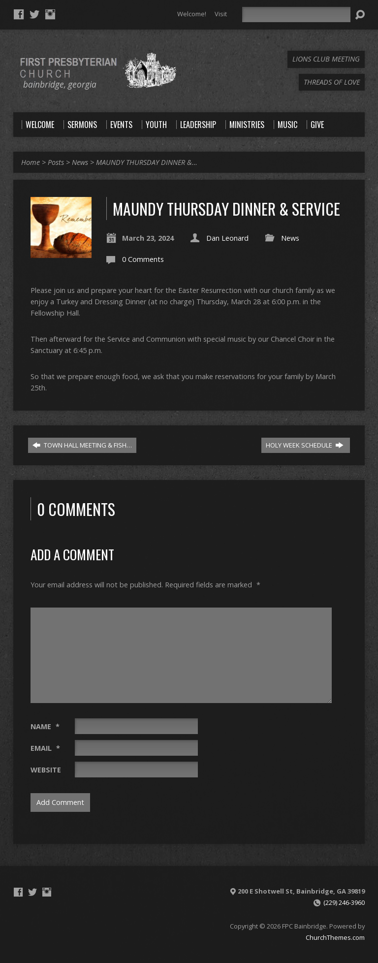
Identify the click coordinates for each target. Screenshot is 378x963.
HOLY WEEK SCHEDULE (305, 445)
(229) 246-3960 (344, 902)
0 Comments (143, 259)
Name (45, 726)
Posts (56, 162)
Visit (221, 13)
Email (45, 748)
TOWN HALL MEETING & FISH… (82, 445)
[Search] (296, 14)
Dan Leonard (227, 238)
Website (46, 769)
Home (30, 162)
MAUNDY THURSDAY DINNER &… (146, 162)
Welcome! (191, 13)
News (80, 162)
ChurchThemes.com (335, 937)
